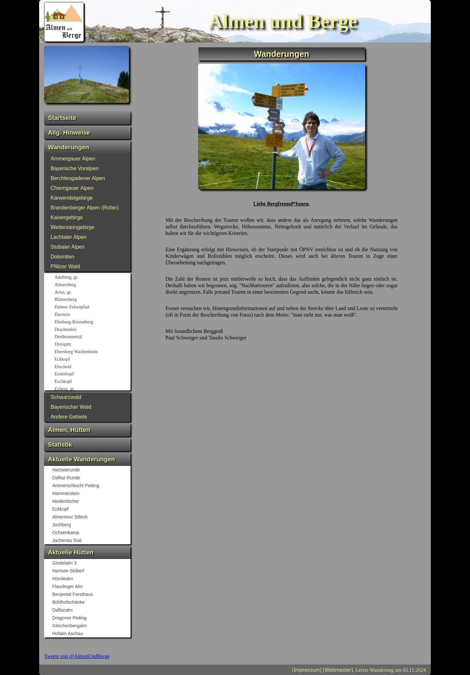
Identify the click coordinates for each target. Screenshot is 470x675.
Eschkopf (92, 382)
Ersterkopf (92, 374)
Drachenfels (92, 330)
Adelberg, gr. (92, 278)
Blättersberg (92, 300)
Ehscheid (92, 367)
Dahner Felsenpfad (92, 307)
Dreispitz (92, 345)
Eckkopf (92, 360)
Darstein (92, 315)
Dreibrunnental (92, 337)
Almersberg (92, 285)
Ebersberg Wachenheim (92, 352)
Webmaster (337, 670)
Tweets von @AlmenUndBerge (77, 656)
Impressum (307, 670)
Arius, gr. (92, 293)
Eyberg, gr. (92, 389)
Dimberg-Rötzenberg (92, 322)
